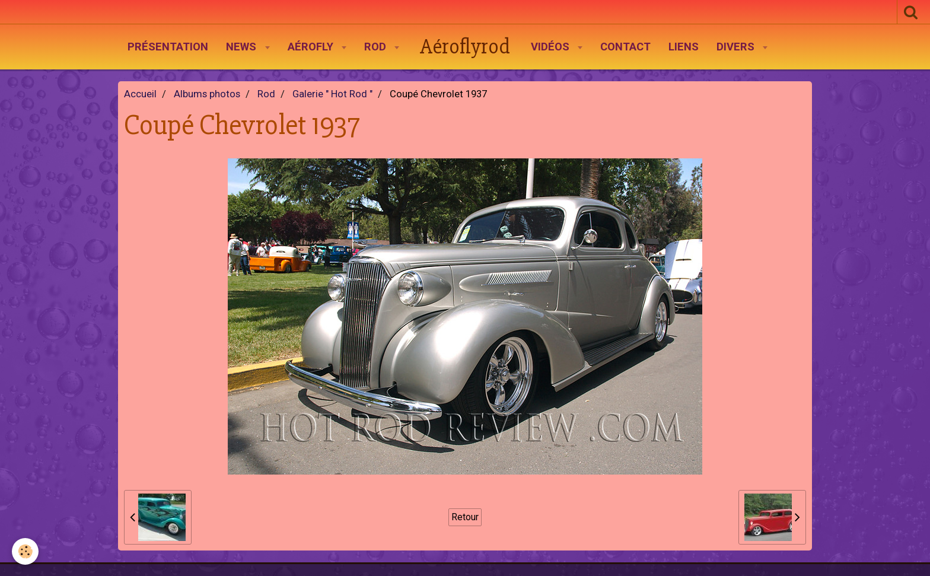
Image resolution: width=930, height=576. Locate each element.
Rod (376, 46)
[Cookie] (25, 551)
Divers (736, 46)
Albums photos (207, 94)
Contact (625, 46)
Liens (683, 46)
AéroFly (312, 46)
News (242, 46)
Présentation (168, 46)
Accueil (140, 94)
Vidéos (551, 46)
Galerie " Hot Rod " (332, 94)
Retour (465, 517)
